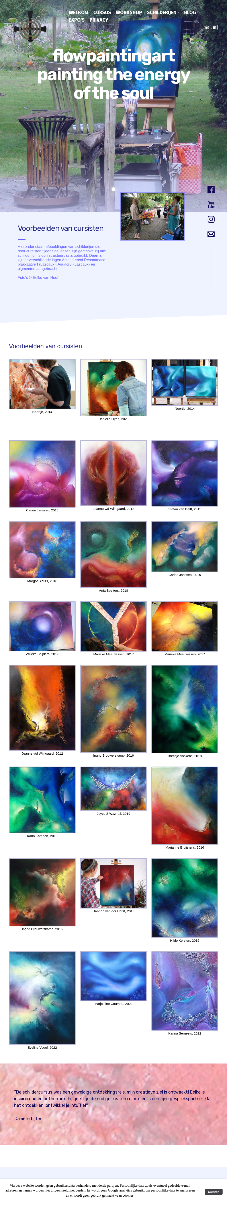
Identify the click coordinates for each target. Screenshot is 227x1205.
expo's (77, 20)
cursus (102, 12)
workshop (129, 12)
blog (190, 12)
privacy (99, 20)
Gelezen (213, 1192)
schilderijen (161, 12)
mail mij (211, 27)
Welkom (78, 12)
